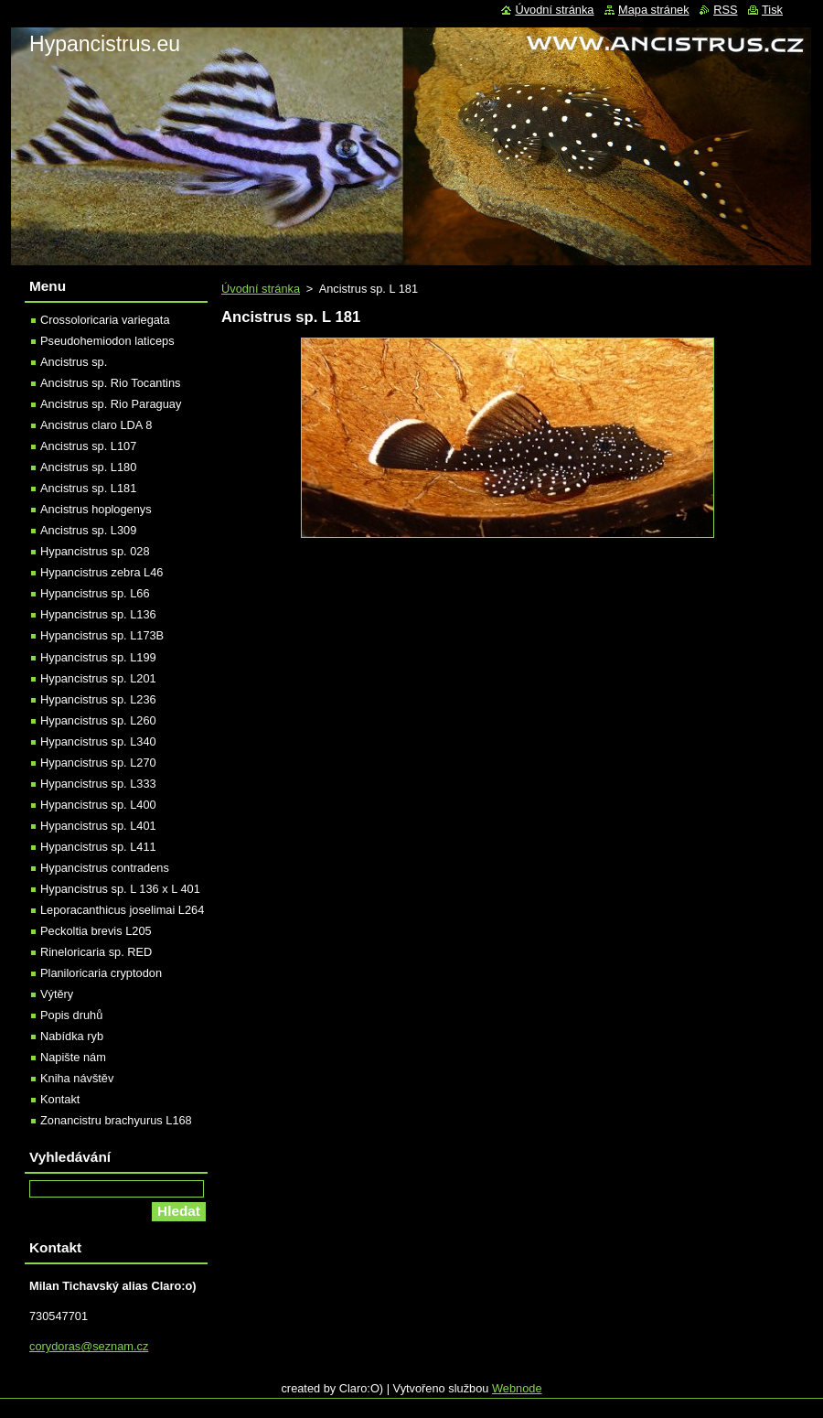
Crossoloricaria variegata (105, 320)
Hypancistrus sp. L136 (98, 614)
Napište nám (73, 1057)
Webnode (517, 1388)
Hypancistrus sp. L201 (98, 678)
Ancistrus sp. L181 (88, 488)
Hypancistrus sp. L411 (98, 847)
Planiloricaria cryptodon (101, 973)
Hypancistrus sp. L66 (95, 593)
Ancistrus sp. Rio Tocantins (110, 383)
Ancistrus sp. (73, 362)
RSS (725, 9)
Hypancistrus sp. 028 (95, 551)
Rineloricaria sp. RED (96, 952)
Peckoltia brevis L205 (96, 931)
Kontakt (60, 1099)
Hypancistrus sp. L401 (98, 826)
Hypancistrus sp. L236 (98, 699)
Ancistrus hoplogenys (96, 509)
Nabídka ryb (71, 1036)
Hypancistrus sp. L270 (98, 762)
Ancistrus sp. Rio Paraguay (110, 404)
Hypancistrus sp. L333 (98, 783)
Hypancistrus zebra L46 (101, 572)
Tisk (772, 9)
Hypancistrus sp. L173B (102, 635)
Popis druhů (71, 1015)
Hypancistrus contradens (104, 868)
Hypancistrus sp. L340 (98, 741)
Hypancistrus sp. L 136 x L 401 (120, 889)
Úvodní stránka (260, 288)
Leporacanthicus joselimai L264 (122, 910)
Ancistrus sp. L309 (88, 530)
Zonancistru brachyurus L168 (116, 1120)
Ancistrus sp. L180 (88, 467)
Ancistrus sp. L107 (88, 446)
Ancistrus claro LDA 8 (96, 425)
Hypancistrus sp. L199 (98, 657)
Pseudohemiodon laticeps (107, 341)
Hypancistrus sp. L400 (98, 804)
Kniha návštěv (76, 1078)
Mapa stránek (653, 9)
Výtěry (56, 994)
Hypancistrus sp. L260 (98, 720)
